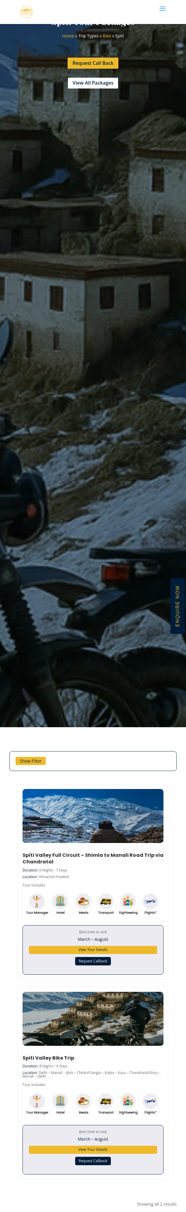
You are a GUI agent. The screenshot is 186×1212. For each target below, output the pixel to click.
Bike (107, 36)
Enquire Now (177, 606)
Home (68, 36)
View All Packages (93, 83)
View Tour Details (93, 949)
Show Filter (30, 761)
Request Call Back (93, 63)
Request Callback (93, 961)
